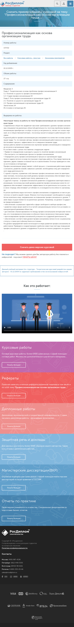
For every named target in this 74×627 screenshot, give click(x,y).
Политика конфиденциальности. (15, 548)
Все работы (8, 58)
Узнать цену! (30, 257)
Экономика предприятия (55, 58)
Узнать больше (13, 365)
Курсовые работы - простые (28, 58)
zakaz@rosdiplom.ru (9, 572)
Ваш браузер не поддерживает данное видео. (37, 313)
